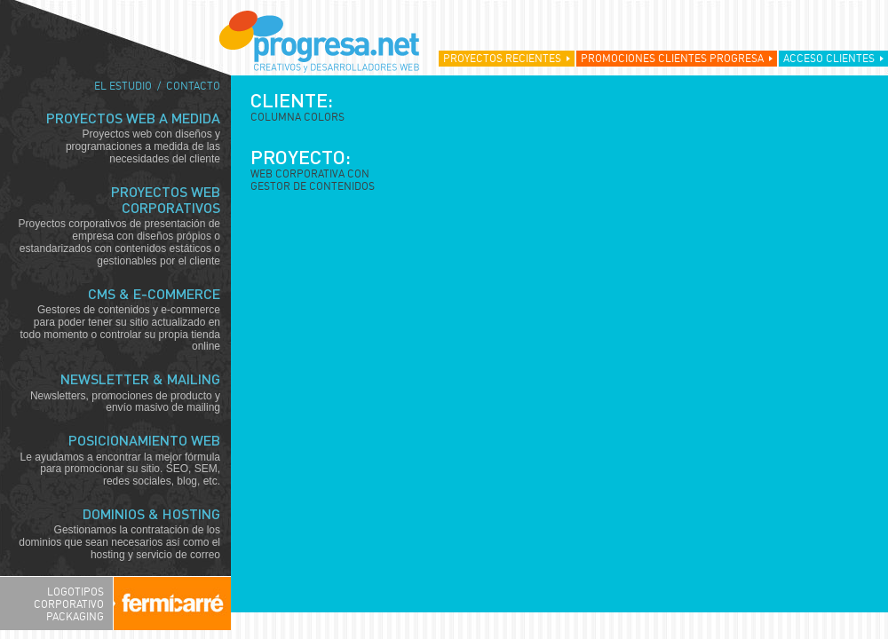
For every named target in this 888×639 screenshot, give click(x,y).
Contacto (193, 86)
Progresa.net (319, 42)
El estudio (123, 86)
